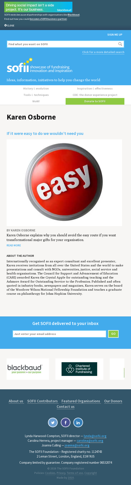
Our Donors (113, 400)
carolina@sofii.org (90, 441)
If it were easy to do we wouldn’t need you (45, 133)
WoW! (36, 101)
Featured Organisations (81, 400)
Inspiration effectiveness (95, 88)
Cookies (50, 473)
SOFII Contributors (43, 400)
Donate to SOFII (94, 101)
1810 (71, 477)
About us (16, 400)
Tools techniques (36, 95)
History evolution (36, 88)
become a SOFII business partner (48, 18)
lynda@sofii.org (95, 436)
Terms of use (75, 473)
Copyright (90, 473)
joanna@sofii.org (77, 445)
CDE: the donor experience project (95, 95)
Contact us (66, 406)
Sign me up (114, 34)
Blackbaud (73, 14)
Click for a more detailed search (103, 52)
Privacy (61, 473)
